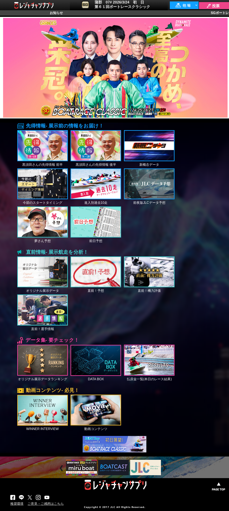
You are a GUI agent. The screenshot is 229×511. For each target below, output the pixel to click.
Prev (62, 468)
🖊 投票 (213, 6)
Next (164, 468)
